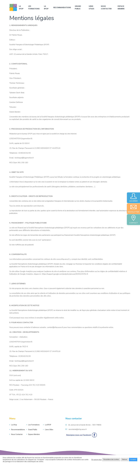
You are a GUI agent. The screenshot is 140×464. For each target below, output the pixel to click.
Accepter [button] (133, 460)
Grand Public (78, 7)
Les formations (34, 7)
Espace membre (121, 7)
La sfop (21, 7)
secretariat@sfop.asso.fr (76, 429)
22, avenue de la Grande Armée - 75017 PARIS (83, 425)
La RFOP (46, 7)
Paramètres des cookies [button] (111, 460)
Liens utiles (91, 7)
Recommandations (62, 7)
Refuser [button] (124, 460)
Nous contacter (106, 7)
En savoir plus (97, 460)
